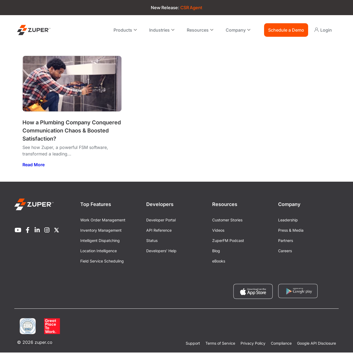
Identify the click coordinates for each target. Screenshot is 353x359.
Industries (161, 30)
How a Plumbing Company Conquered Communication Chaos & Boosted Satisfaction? (71, 130)
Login (326, 30)
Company (238, 30)
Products (125, 30)
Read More (33, 164)
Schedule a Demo (286, 30)
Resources (200, 30)
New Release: (176, 7)
